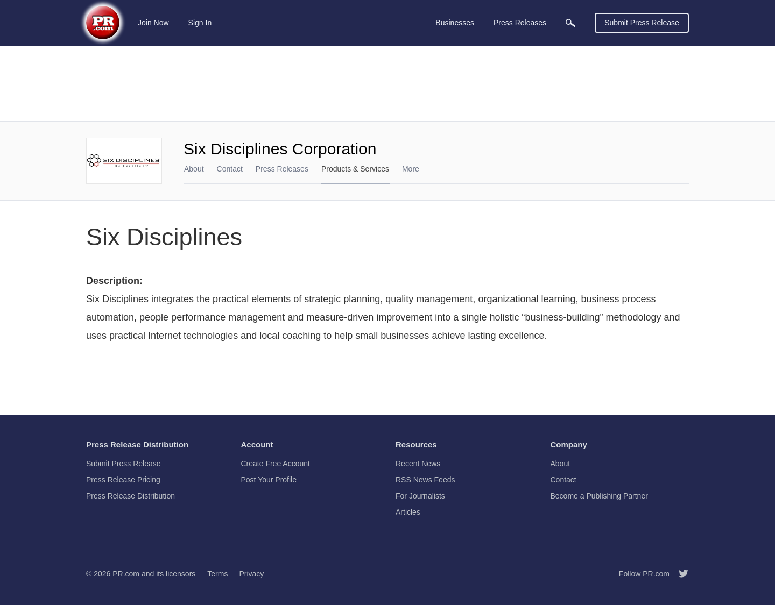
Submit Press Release (641, 22)
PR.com (125, 574)
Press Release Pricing (123, 479)
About (194, 169)
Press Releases (282, 169)
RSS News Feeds (425, 479)
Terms (217, 574)
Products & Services (355, 169)
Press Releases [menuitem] (520, 22)
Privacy (251, 574)
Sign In (200, 22)
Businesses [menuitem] (454, 22)
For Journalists (420, 496)
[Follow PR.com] (679, 574)
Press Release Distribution (130, 496)
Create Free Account (275, 463)
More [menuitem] (410, 169)
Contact (230, 169)
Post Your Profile (269, 479)
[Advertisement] (387, 83)
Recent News (418, 463)
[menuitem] (570, 22)
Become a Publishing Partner (599, 496)
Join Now (153, 22)
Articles (408, 512)
